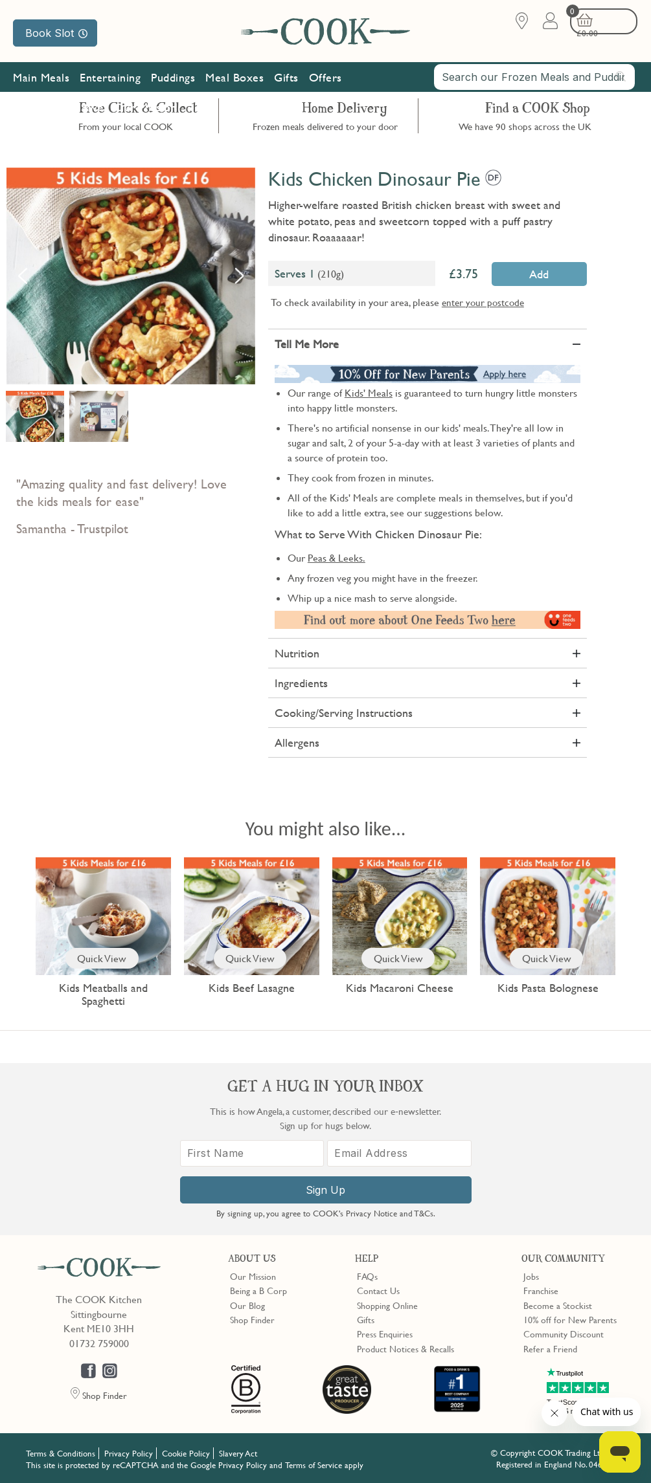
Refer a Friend (550, 1347)
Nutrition (297, 653)
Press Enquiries (385, 1332)
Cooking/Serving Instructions (344, 713)
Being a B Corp (258, 1289)
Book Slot (56, 33)
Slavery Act (238, 1452)
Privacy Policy (128, 1452)
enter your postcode (483, 302)
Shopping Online (387, 1304)
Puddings (173, 86)
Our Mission (145, 115)
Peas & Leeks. (336, 557)
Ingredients (301, 683)
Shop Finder (252, 1318)
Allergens (297, 742)
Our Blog (247, 1304)
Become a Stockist (557, 1304)
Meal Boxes (234, 86)
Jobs (531, 1274)
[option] (130, 276)
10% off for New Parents (570, 1318)
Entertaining (110, 86)
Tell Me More (307, 344)
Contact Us (378, 1289)
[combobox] (534, 85)
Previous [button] (22, 275)
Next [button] (239, 275)
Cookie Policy (186, 1452)
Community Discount (563, 1332)
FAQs (367, 1274)
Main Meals (41, 86)
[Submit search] (621, 85)
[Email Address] (399, 1152)
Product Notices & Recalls (405, 1347)
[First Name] (252, 1152)
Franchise (540, 1289)
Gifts (286, 86)
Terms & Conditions (60, 1452)
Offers (325, 86)
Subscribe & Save (61, 115)
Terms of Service (313, 1463)
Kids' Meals (369, 392)
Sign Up (325, 1189)
